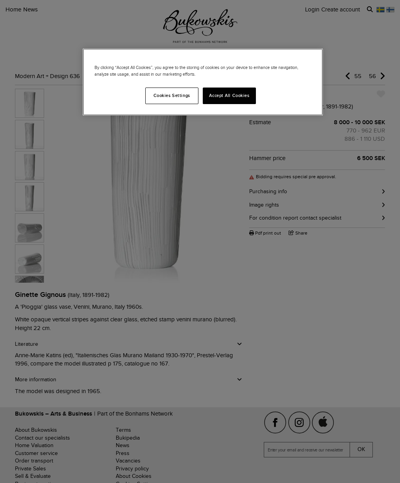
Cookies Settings (172, 95)
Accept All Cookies (229, 95)
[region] (203, 82)
